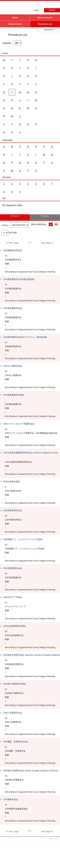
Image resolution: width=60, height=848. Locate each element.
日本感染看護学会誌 (12, 308)
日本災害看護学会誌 (12, 568)
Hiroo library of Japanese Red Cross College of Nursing (24, 5)
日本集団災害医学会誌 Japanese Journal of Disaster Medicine (31, 655)
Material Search (45, 17)
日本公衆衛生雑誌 (11, 481)
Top (54, 842)
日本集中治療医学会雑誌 (14, 684)
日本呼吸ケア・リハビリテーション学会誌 (23, 539)
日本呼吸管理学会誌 (12, 510)
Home (15, 17)
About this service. (53, 838)
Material (6, 43)
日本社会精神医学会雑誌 (14, 626)
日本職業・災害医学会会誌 (15, 741)
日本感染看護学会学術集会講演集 (18, 279)
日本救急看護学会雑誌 (13, 395)
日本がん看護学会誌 (12, 366)
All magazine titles (12, 205)
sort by (5, 225)
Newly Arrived (15, 24)
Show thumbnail (56, 224)
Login (36, 10)
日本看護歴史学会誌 (12, 250)
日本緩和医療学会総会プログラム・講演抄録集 (25, 337)
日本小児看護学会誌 (12, 713)
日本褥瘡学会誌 (10, 799)
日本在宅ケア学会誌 (12, 597)
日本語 (52, 10)
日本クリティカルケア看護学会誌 (18, 424)
